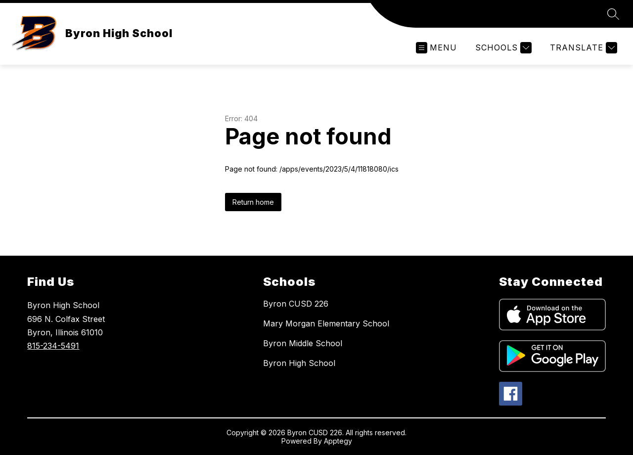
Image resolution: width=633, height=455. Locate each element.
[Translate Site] (582, 48)
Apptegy (338, 441)
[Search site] (613, 14)
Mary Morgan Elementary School (326, 323)
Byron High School (299, 363)
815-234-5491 (53, 346)
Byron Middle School (302, 343)
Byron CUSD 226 (295, 304)
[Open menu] (436, 48)
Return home (253, 202)
